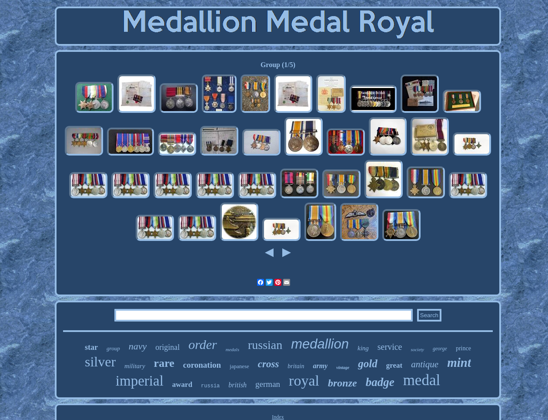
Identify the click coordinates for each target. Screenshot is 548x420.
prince (463, 348)
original (167, 347)
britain (295, 366)
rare (164, 363)
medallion (320, 344)
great (394, 365)
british (237, 385)
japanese (239, 366)
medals (232, 349)
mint (459, 362)
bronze (342, 383)
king (363, 348)
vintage (342, 367)
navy (138, 346)
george (440, 348)
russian (265, 345)
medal (422, 380)
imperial (140, 381)
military (134, 365)
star (91, 347)
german (267, 384)
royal (304, 381)
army (320, 365)
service (390, 347)
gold (367, 363)
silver (100, 361)
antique (424, 364)
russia (210, 386)
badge (380, 382)
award (182, 384)
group (113, 348)
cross (268, 364)
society (417, 349)
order (202, 344)
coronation (202, 364)
